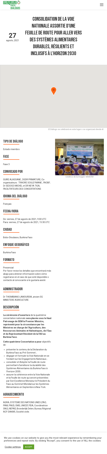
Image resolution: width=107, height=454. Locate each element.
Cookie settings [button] (13, 447)
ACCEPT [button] (28, 447)
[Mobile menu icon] (101, 5)
